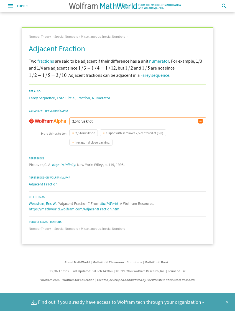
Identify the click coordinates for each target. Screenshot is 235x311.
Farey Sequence (42, 97)
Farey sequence (155, 75)
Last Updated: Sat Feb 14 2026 (92, 271)
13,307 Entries (59, 271)
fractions (45, 61)
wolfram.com (50, 280)
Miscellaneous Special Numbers (103, 36)
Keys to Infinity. (64, 164)
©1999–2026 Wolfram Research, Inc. (140, 271)
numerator (159, 61)
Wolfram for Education (78, 280)
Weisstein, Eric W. (43, 203)
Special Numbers (66, 36)
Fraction (83, 97)
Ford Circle (66, 97)
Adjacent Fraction (43, 184)
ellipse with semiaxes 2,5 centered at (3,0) (134, 133)
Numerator (101, 97)
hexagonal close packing (92, 142)
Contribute (134, 262)
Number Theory (40, 36)
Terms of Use (177, 271)
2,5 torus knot (85, 133)
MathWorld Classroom (108, 262)
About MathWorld (77, 262)
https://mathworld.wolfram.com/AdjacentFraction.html (75, 209)
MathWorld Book (156, 262)
